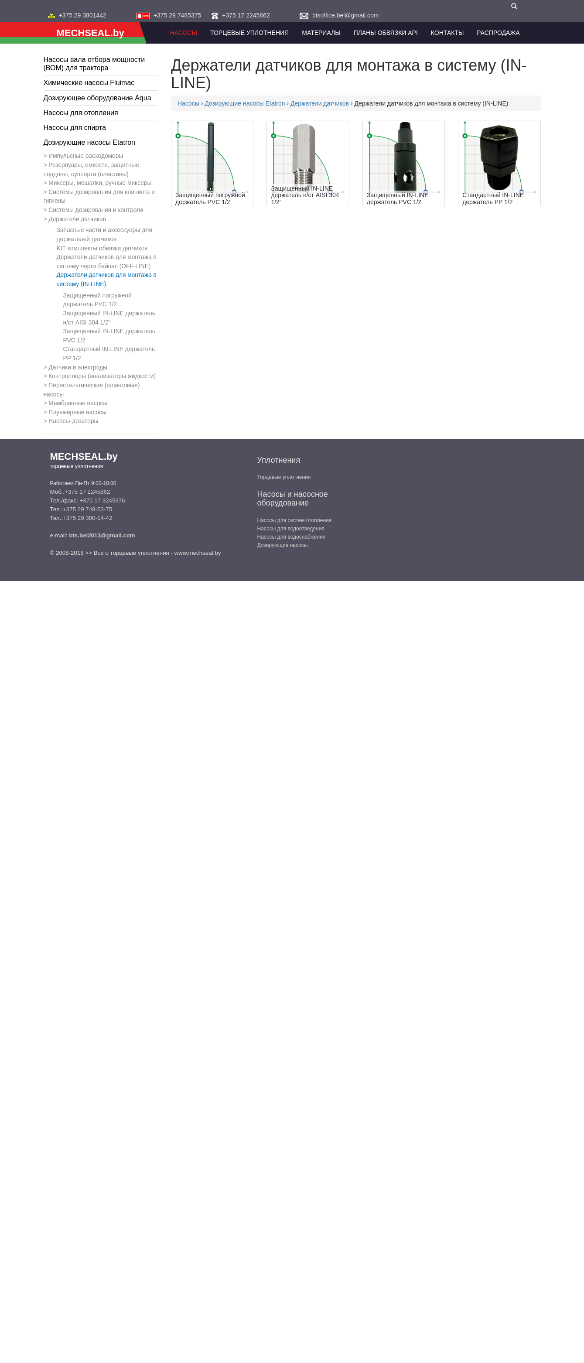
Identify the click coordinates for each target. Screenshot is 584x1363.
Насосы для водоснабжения (291, 537)
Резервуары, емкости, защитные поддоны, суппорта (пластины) (92, 170)
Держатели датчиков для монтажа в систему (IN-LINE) (107, 279)
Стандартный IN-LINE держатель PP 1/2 (109, 354)
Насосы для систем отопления (294, 520)
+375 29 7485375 (177, 15)
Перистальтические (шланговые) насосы (92, 390)
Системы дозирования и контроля (95, 210)
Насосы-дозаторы (73, 421)
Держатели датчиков (77, 219)
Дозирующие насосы (282, 545)
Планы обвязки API (386, 32)
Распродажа (498, 32)
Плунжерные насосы (77, 412)
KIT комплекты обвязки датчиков (102, 248)
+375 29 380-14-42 (87, 518)
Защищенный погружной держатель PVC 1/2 (97, 300)
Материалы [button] (321, 32)
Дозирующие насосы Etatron (90, 142)
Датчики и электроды (77, 367)
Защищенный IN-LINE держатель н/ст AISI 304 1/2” (109, 318)
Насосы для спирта (75, 127)
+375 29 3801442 (82, 15)
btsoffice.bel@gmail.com (345, 15)
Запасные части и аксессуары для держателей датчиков (104, 235)
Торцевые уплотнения (284, 477)
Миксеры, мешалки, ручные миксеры (99, 183)
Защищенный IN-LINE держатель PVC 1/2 (109, 336)
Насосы (183, 32)
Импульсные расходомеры (85, 156)
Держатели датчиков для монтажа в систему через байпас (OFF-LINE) (107, 262)
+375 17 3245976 (102, 500)
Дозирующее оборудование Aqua (97, 98)
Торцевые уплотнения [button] (249, 32)
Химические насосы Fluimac (89, 82)
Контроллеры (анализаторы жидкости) (102, 376)
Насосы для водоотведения (290, 529)
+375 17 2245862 (246, 15)
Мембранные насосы (77, 403)
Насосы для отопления (81, 112)
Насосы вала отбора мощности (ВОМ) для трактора (94, 64)
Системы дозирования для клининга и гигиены (99, 197)
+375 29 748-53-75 (87, 509)
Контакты (447, 32)
